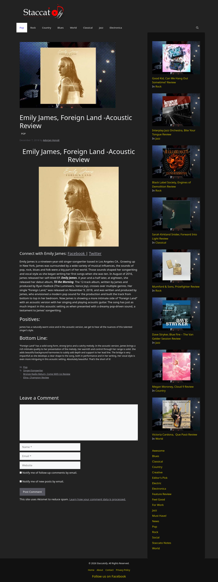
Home (91, 569)
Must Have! (159, 516)
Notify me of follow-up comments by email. (49, 472)
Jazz (101, 27)
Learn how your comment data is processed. (97, 499)
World (73, 27)
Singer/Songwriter (33, 370)
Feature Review (162, 494)
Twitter (95, 253)
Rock (33, 27)
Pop (22, 27)
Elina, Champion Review (36, 377)
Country (46, 27)
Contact (109, 569)
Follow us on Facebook (109, 576)
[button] (197, 27)
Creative (157, 472)
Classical (88, 27)
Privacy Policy (123, 569)
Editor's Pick (160, 478)
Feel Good (158, 499)
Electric (156, 483)
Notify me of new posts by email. (43, 481)
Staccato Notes (161, 543)
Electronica (116, 27)
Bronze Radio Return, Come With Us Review (46, 373)
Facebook (77, 253)
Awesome (158, 450)
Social (156, 537)
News (155, 521)
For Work (158, 505)
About (100, 569)
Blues (60, 27)
